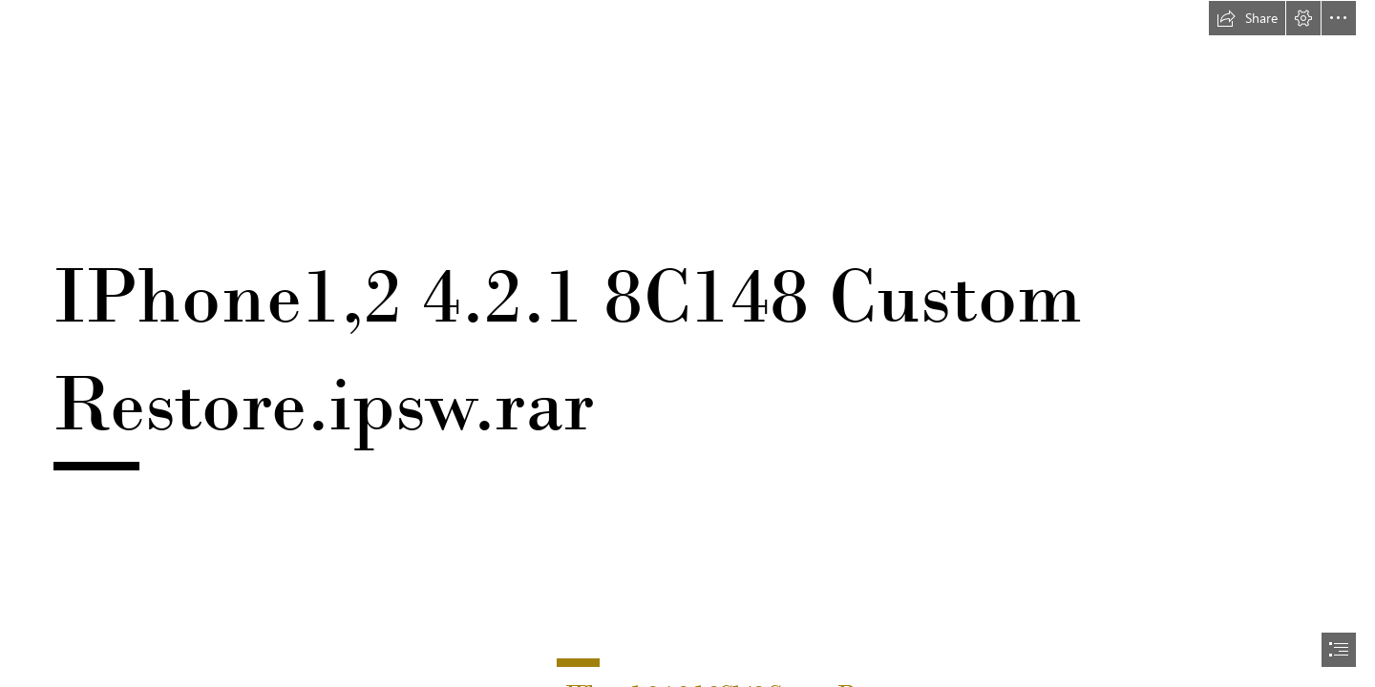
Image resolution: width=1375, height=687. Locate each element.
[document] (687, 343)
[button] (1247, 18)
